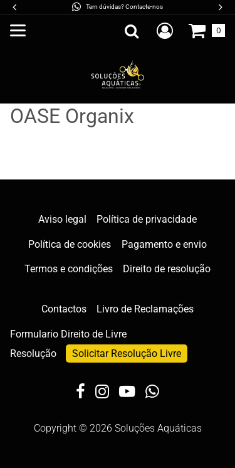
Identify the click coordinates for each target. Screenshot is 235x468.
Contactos (63, 309)
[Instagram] (102, 393)
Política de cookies (69, 244)
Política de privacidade (147, 219)
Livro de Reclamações (145, 309)
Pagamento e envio (164, 244)
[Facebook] (80, 393)
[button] (219, 7)
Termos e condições (68, 269)
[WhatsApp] (152, 393)
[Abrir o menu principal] (18, 30)
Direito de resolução (167, 269)
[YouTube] (127, 393)
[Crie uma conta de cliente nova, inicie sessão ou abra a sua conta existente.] (165, 31)
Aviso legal (62, 219)
